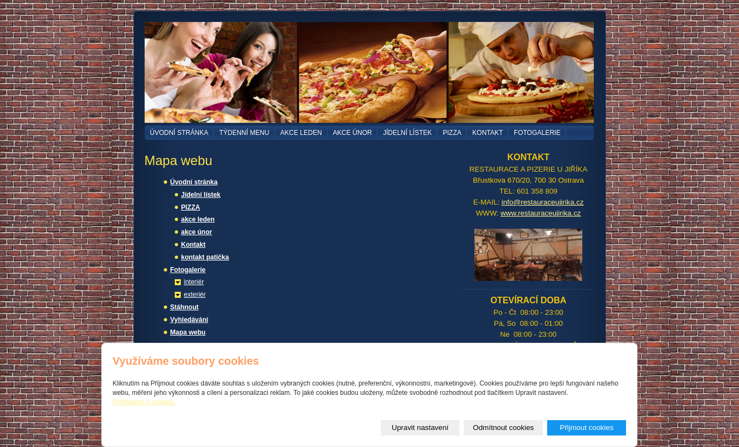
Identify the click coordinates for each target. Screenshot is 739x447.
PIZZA (452, 133)
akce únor (352, 133)
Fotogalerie (537, 133)
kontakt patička (205, 257)
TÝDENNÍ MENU (244, 133)
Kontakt (487, 133)
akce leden (301, 133)
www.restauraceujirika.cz (541, 213)
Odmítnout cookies (503, 427)
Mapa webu (188, 332)
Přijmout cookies (587, 427)
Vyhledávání (189, 320)
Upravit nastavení (420, 427)
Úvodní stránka (179, 133)
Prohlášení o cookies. (144, 402)
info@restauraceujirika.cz (543, 202)
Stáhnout (184, 307)
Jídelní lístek (407, 133)
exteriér (195, 294)
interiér (194, 282)
